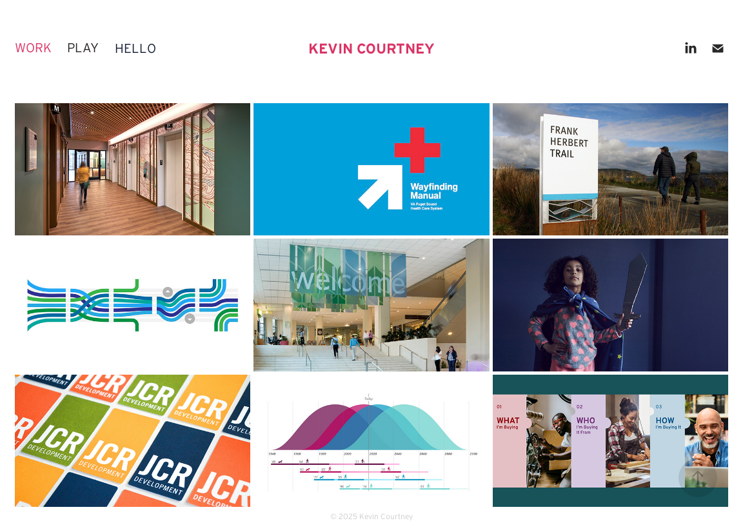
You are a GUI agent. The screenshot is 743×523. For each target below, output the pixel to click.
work (33, 48)
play (83, 48)
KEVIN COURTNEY (371, 48)
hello (135, 48)
